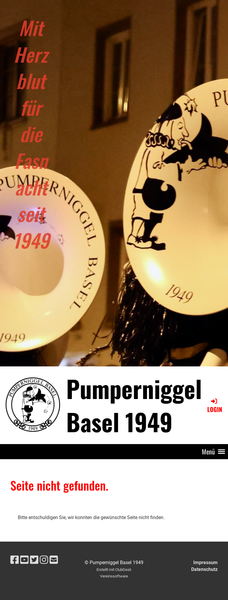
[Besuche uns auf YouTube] (24, 560)
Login (214, 406)
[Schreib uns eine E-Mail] (54, 560)
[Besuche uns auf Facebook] (14, 560)
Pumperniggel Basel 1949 (134, 405)
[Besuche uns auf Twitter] (34, 560)
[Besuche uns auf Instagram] (44, 560)
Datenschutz (204, 569)
